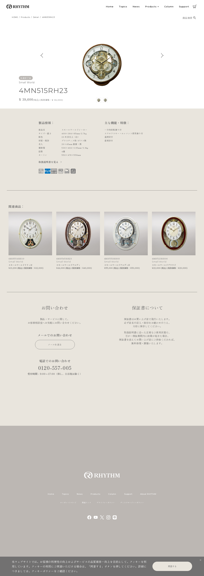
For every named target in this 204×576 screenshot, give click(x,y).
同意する (172, 566)
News (136, 6)
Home (110, 6)
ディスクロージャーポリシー (132, 502)
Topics (123, 6)
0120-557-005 (55, 367)
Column (168, 6)
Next (162, 55)
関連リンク (86, 502)
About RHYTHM (148, 494)
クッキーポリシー (43, 571)
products (25, 17)
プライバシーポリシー (106, 502)
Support (184, 6)
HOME (15, 17)
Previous (42, 55)
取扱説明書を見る (49, 162)
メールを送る (55, 344)
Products (151, 6)
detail (36, 17)
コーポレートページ (68, 502)
